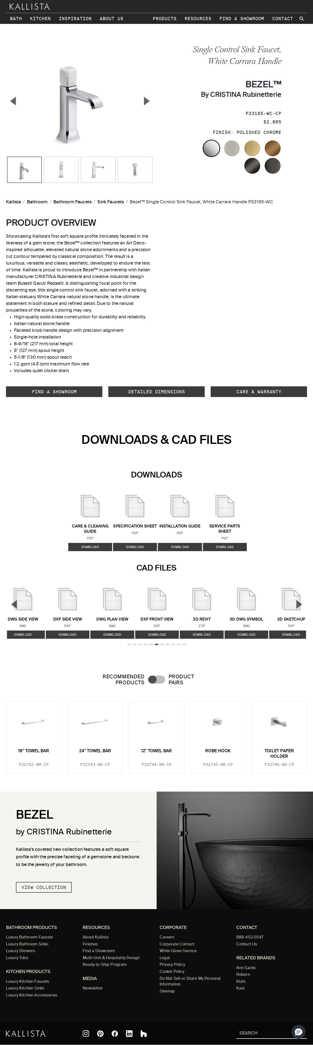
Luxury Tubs (17, 958)
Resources (198, 18)
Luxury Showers (20, 951)
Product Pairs (181, 680)
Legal (165, 958)
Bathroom (37, 202)
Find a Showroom (241, 18)
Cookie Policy (172, 972)
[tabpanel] (156, 734)
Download (90, 547)
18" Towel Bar (33, 751)
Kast (240, 988)
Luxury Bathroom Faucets (29, 937)
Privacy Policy (172, 965)
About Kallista (96, 937)
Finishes (90, 944)
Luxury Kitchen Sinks (25, 988)
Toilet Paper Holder (279, 754)
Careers (167, 937)
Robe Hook (218, 751)
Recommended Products (123, 680)
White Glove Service (178, 951)
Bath (16, 18)
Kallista (13, 202)
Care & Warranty (259, 391)
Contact (282, 18)
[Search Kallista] (264, 1034)
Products (165, 18)
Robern (243, 975)
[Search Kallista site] (302, 19)
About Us (112, 18)
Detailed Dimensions (156, 391)
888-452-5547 (250, 937)
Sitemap (167, 991)
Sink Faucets (110, 202)
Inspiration (75, 18)
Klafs (241, 982)
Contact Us (246, 944)
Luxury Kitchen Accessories (31, 995)
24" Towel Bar (95, 751)
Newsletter (93, 988)
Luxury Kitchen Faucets (27, 982)
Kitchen (40, 18)
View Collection (43, 887)
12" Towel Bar (156, 751)
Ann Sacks (246, 968)
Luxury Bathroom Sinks (27, 944)
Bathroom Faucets (72, 202)
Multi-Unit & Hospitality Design (111, 958)
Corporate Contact (177, 944)
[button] (299, 1032)
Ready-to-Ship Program (104, 965)
